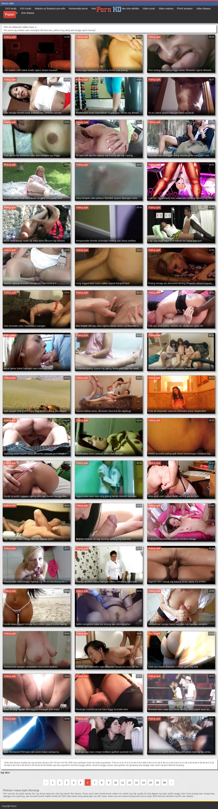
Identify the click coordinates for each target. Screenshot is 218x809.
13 (136, 782)
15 (150, 782)
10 (115, 782)
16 (157, 782)
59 (164, 782)
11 (122, 782)
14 (143, 782)
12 (129, 782)
